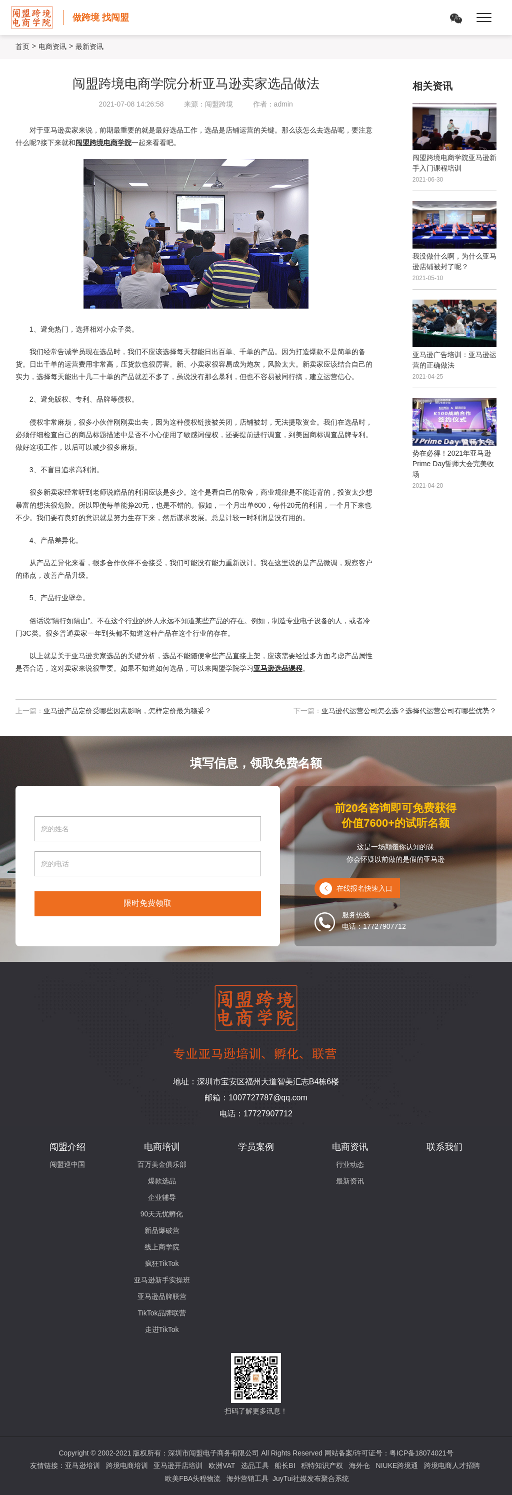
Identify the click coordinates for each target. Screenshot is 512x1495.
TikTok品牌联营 (162, 1313)
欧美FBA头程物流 (192, 1478)
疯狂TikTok (162, 1263)
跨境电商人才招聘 (452, 1465)
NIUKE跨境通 (397, 1465)
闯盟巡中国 (67, 1164)
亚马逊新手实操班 (162, 1280)
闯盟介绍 (68, 1147)
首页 (23, 47)
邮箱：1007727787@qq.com (256, 1097)
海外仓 (359, 1465)
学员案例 (256, 1147)
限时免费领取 (148, 903)
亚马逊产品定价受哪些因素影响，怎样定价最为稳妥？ (128, 711)
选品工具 (255, 1465)
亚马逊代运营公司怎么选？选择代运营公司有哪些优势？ (409, 711)
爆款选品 (162, 1181)
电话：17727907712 (256, 1113)
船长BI (284, 1465)
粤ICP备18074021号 (422, 1453)
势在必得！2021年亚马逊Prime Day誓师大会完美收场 (453, 463)
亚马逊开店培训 (178, 1465)
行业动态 (350, 1164)
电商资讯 (52, 47)
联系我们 (444, 1147)
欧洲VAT (221, 1465)
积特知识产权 (322, 1465)
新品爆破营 (162, 1230)
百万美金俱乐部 (162, 1164)
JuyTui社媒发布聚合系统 (310, 1478)
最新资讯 (350, 1181)
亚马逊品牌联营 (162, 1296)
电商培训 (162, 1147)
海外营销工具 (247, 1478)
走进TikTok (162, 1329)
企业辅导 (162, 1197)
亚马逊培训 (82, 1465)
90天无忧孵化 (162, 1214)
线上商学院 (162, 1247)
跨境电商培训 (127, 1465)
